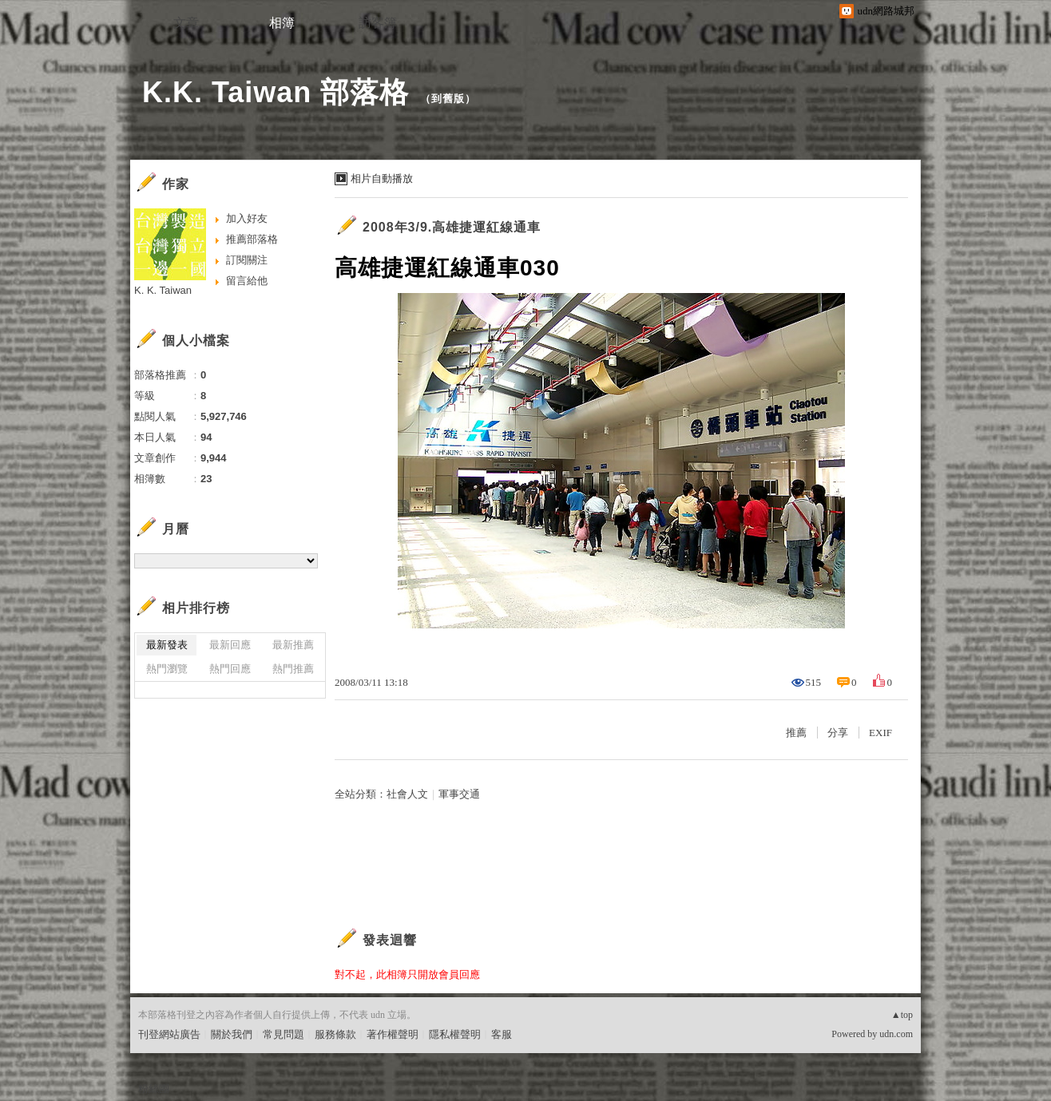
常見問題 (283, 1034)
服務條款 (335, 1034)
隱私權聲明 (455, 1034)
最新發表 (167, 645)
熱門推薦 (293, 669)
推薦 (796, 733)
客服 (501, 1034)
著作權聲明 (392, 1034)
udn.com (896, 1034)
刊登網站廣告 (169, 1034)
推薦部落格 (252, 239)
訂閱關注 (247, 260)
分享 (837, 733)
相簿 (282, 23)
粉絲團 (153, 1089)
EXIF (880, 733)
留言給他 (247, 281)
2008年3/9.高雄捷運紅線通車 (452, 227)
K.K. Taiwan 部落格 (275, 92)
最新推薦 (293, 645)
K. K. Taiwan (163, 290)
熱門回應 (230, 669)
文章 (186, 23)
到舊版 (448, 99)
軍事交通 (459, 794)
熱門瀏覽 (167, 669)
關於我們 (231, 1034)
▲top (902, 1014)
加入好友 (247, 218)
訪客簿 (378, 23)
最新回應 (230, 645)
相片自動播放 (382, 178)
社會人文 (407, 794)
